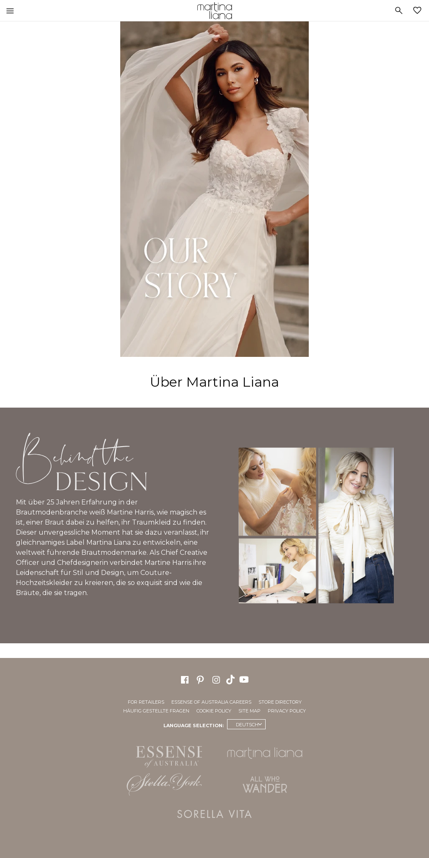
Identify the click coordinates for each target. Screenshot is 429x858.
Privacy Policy (287, 711)
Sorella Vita (214, 814)
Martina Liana (214, 10)
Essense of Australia (164, 755)
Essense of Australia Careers (211, 702)
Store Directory (280, 702)
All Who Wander (264, 784)
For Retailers (146, 702)
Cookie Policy (213, 711)
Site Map (249, 711)
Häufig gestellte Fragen (156, 711)
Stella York (164, 784)
